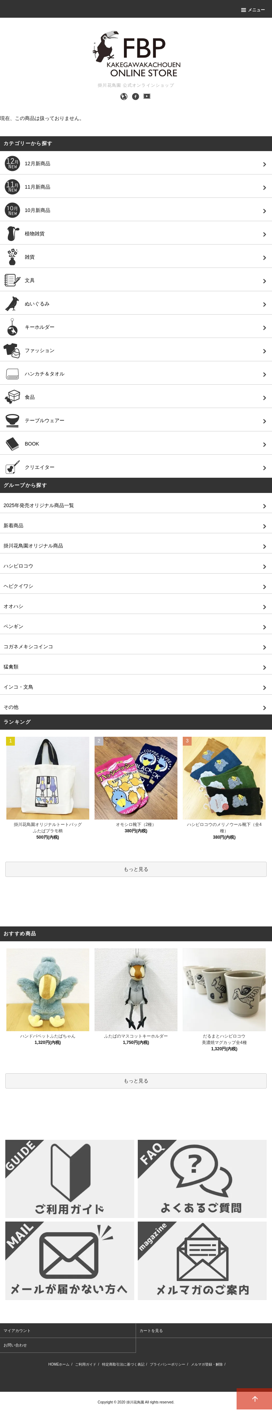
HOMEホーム (58, 1364)
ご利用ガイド (85, 1364)
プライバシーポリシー (167, 1364)
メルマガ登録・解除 (207, 1364)
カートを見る (151, 1330)
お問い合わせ (15, 1345)
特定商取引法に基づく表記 (123, 1364)
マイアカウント (17, 1330)
